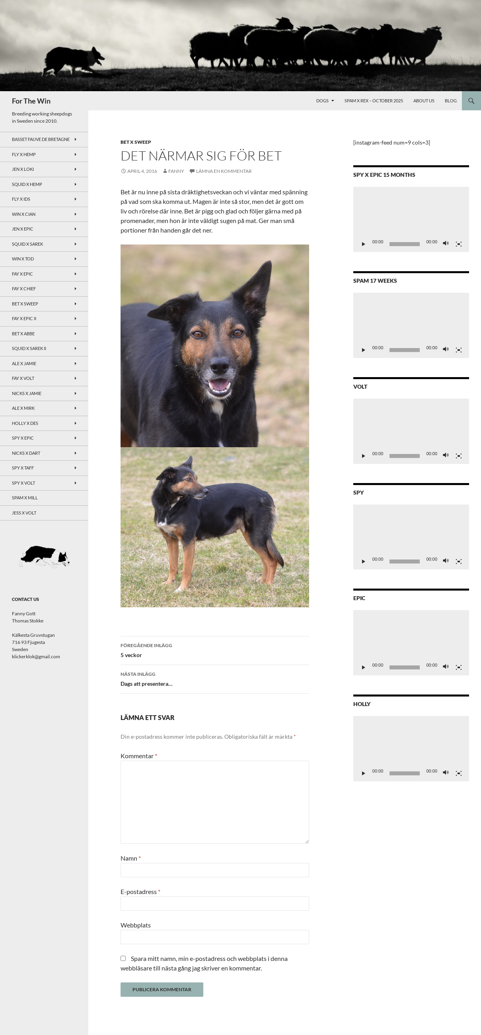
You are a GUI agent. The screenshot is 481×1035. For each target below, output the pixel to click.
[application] (411, 219)
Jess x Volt (24, 512)
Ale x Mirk (23, 408)
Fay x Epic (22, 273)
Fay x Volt (23, 378)
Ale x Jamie (24, 363)
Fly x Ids (21, 199)
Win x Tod (23, 258)
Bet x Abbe (23, 333)
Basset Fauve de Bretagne (41, 139)
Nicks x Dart (26, 453)
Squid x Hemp (27, 184)
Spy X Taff (23, 467)
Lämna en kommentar (224, 171)
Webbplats (136, 925)
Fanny (176, 171)
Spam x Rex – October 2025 (374, 100)
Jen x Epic (22, 228)
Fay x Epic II (24, 318)
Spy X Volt (23, 482)
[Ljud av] (446, 244)
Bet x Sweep (136, 142)
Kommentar (139, 755)
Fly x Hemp (24, 154)
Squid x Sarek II (29, 348)
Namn (131, 858)
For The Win (31, 100)
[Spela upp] (364, 244)
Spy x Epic (23, 437)
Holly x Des (25, 423)
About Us (423, 100)
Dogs (322, 100)
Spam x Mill (25, 497)
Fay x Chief (24, 288)
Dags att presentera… (215, 678)
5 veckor (215, 649)
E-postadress (140, 891)
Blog (451, 100)
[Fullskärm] (459, 244)
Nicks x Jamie (26, 393)
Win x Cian (23, 214)
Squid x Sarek (27, 244)
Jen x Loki (23, 169)
